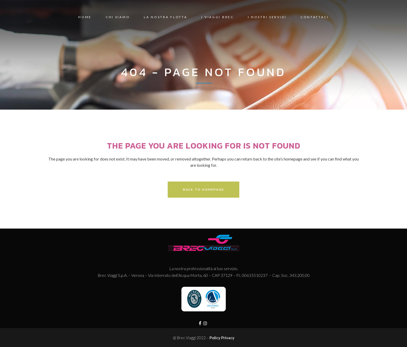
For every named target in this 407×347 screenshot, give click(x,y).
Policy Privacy (221, 337)
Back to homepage (203, 189)
